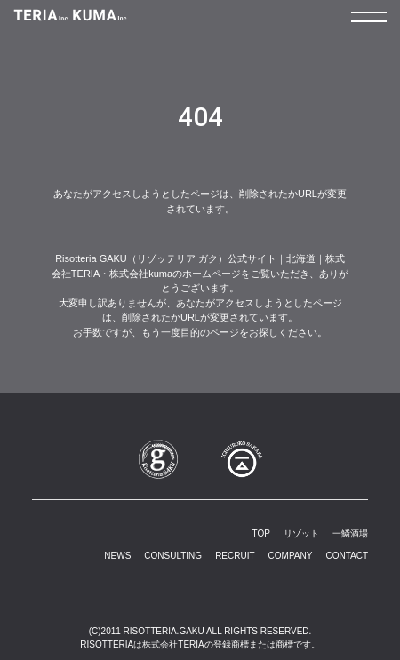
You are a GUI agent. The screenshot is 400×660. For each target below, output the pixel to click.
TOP (261, 533)
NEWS (117, 556)
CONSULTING (173, 556)
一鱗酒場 (350, 533)
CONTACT (346, 556)
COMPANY (290, 556)
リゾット (301, 533)
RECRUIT (234, 556)
